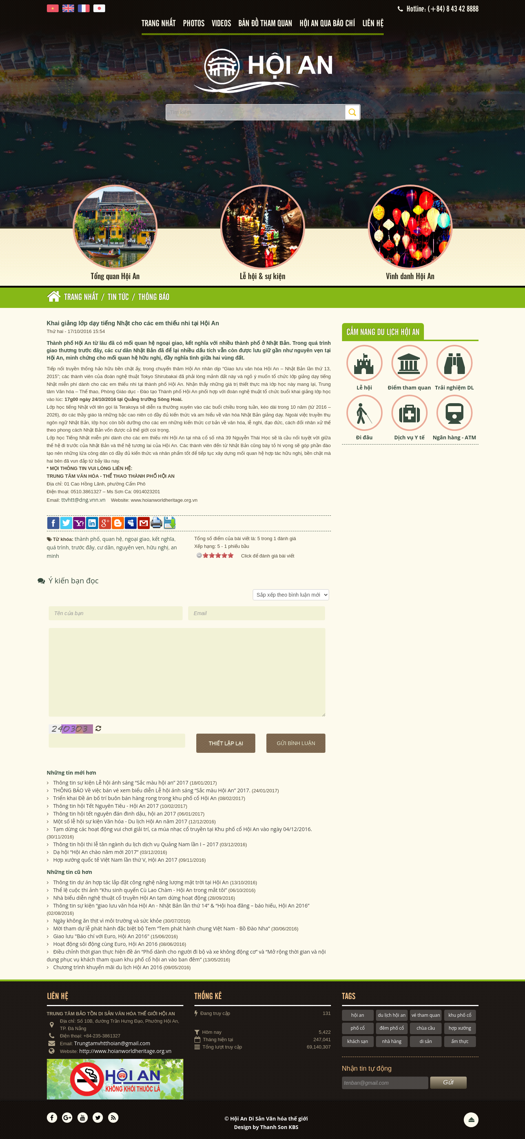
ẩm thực (459, 1041)
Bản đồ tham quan (265, 24)
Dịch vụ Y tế (409, 437)
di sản (426, 1041)
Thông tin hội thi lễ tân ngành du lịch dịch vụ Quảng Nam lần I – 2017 (135, 844)
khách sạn (357, 1041)
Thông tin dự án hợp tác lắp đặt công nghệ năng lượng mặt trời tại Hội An (140, 882)
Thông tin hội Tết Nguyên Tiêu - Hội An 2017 (106, 805)
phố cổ (357, 1028)
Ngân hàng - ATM (454, 437)
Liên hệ (373, 24)
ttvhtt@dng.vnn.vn (83, 499)
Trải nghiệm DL (454, 387)
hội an (357, 1015)
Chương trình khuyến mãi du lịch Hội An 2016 (107, 967)
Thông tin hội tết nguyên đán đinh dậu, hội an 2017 (114, 813)
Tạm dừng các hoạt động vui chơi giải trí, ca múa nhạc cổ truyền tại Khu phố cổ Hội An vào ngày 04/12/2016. (182, 829)
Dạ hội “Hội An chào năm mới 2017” (95, 851)
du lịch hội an (391, 1015)
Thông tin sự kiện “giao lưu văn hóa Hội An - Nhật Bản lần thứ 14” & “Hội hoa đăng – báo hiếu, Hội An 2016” (181, 905)
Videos (221, 24)
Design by (266, 1127)
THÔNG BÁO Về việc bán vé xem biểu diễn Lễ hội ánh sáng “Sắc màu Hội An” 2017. (152, 790)
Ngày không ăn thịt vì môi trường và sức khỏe (107, 920)
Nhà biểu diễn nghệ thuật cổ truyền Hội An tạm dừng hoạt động (130, 897)
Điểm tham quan (409, 387)
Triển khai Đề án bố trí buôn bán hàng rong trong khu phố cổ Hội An (135, 798)
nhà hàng (391, 1041)
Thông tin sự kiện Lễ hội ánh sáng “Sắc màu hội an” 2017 (120, 782)
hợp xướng (460, 1028)
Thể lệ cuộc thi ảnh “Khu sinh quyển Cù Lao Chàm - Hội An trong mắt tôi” (140, 889)
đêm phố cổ (392, 1028)
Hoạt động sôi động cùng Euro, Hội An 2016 (105, 943)
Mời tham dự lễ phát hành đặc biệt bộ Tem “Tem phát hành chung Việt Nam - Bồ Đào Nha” (161, 928)
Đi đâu (364, 437)
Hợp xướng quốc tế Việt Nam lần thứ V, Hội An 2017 (115, 859)
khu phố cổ (459, 1015)
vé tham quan (426, 1015)
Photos (193, 24)
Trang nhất (159, 24)
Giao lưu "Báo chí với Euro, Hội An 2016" (101, 936)
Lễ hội (364, 387)
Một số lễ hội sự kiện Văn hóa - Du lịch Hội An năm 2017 (120, 821)
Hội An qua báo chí (327, 24)
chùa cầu (426, 1028)
